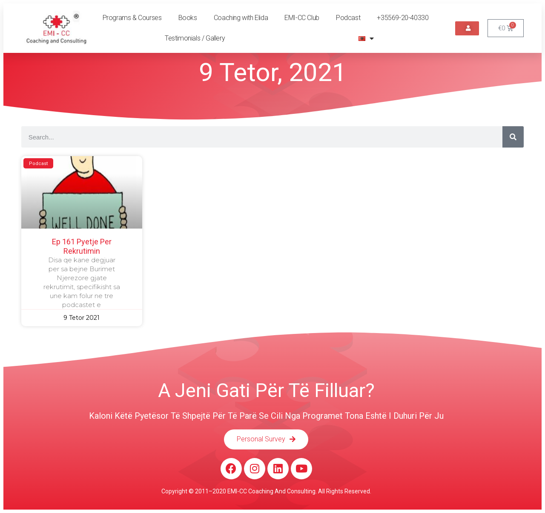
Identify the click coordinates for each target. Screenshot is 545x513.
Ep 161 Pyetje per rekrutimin (82, 246)
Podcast (348, 18)
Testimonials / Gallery (195, 38)
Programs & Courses (132, 18)
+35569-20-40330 (402, 18)
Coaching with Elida (241, 18)
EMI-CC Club (301, 18)
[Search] (513, 137)
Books (187, 18)
